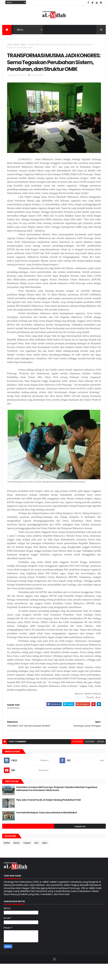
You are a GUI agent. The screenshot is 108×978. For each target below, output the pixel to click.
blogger (89, 755)
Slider (23, 45)
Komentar (79, 840)
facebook (77, 755)
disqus (100, 755)
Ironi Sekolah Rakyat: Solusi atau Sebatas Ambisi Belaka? (46, 826)
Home (10, 45)
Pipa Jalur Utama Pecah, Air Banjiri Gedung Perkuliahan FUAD (48, 814)
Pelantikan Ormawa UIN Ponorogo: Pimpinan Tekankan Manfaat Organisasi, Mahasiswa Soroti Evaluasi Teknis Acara (56, 803)
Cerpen (27, 857)
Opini (44, 857)
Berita (16, 45)
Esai (36, 857)
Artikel (7, 857)
